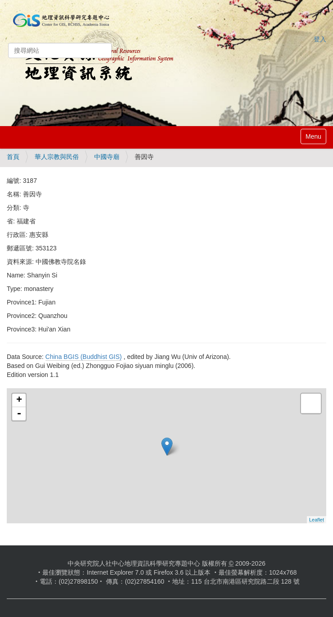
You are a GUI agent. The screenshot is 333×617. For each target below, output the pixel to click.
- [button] (19, 414)
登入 (320, 39)
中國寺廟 (106, 156)
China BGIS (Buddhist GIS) (84, 356)
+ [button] (19, 400)
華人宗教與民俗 (57, 156)
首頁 (13, 156)
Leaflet (316, 519)
